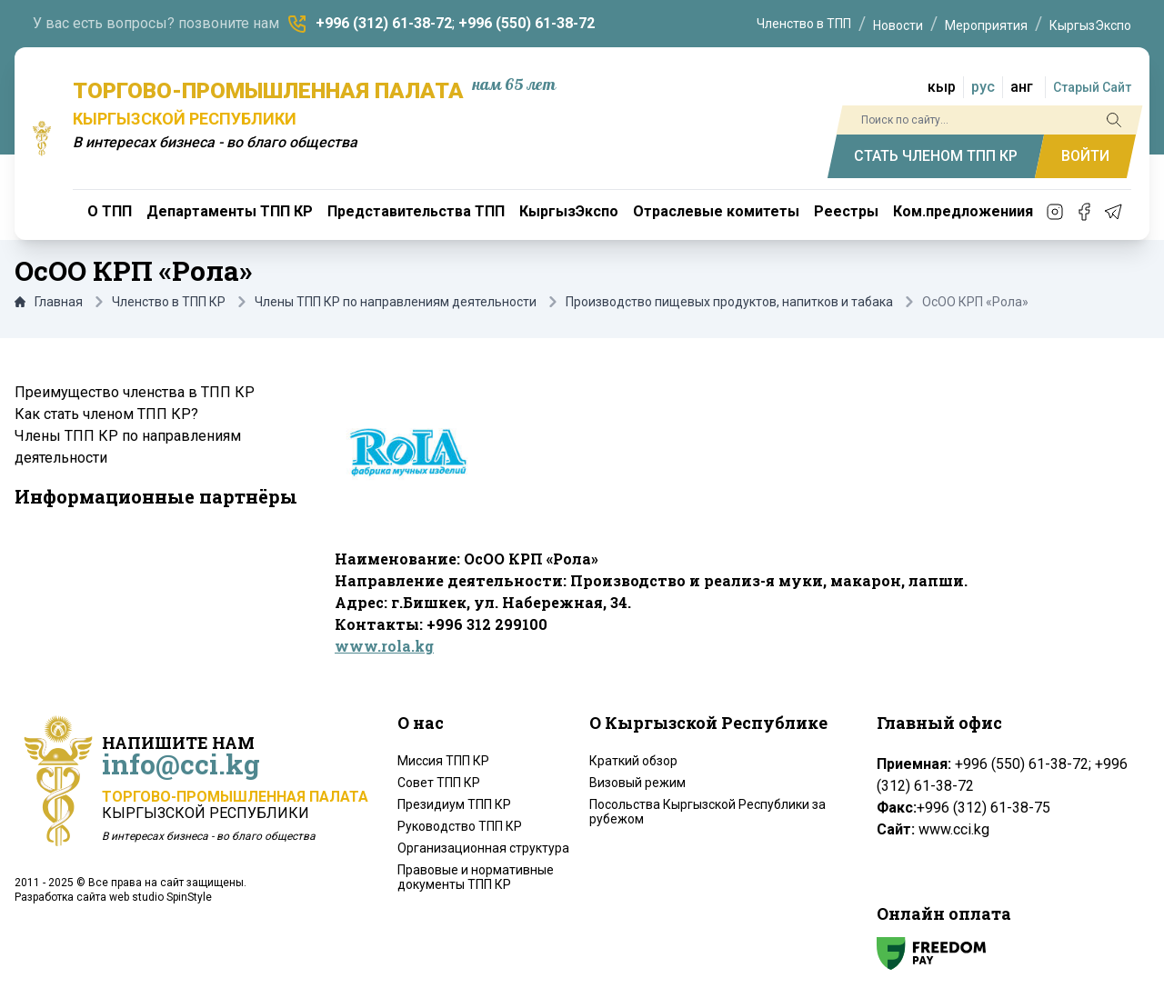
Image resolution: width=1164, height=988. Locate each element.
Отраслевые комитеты (716, 211)
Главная (49, 301)
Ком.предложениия (963, 211)
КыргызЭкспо (1090, 25)
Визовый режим (637, 782)
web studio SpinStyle (160, 897)
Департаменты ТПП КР (229, 211)
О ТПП (109, 211)
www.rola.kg (384, 645)
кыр (942, 86)
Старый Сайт (1092, 87)
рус (983, 86)
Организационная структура (483, 848)
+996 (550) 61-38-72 (526, 23)
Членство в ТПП (804, 23)
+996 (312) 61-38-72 (384, 23)
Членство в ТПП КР (169, 301)
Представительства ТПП (416, 211)
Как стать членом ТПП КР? (106, 414)
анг (1021, 86)
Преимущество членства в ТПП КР (135, 392)
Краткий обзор (633, 760)
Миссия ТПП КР (443, 760)
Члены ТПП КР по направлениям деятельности (396, 301)
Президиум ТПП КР (454, 804)
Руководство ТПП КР (459, 826)
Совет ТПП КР (438, 782)
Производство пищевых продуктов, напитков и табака (729, 301)
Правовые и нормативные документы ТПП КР (475, 877)
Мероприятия (986, 25)
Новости (898, 25)
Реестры (846, 211)
